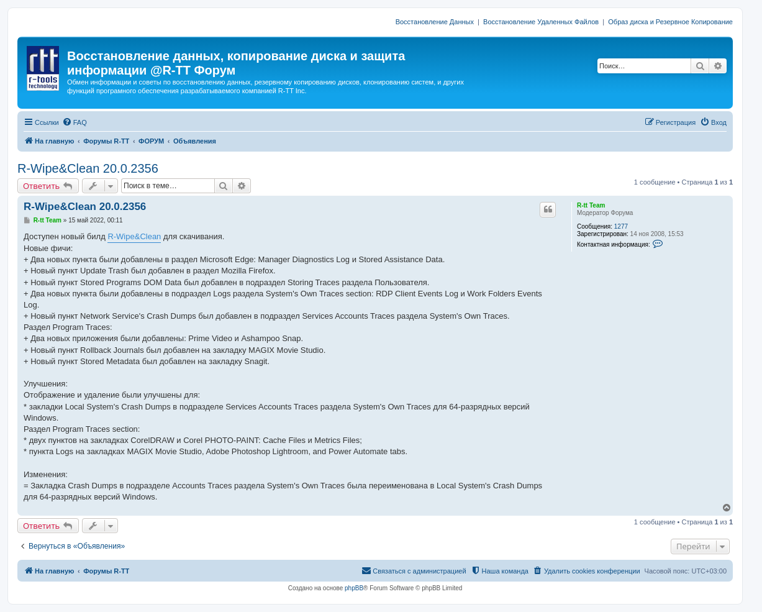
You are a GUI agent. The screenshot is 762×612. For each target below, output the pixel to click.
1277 (621, 226)
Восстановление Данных (435, 21)
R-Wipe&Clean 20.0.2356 (87, 168)
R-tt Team (591, 205)
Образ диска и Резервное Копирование (670, 21)
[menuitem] (74, 122)
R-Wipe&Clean (134, 236)
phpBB (354, 588)
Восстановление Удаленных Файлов (541, 21)
